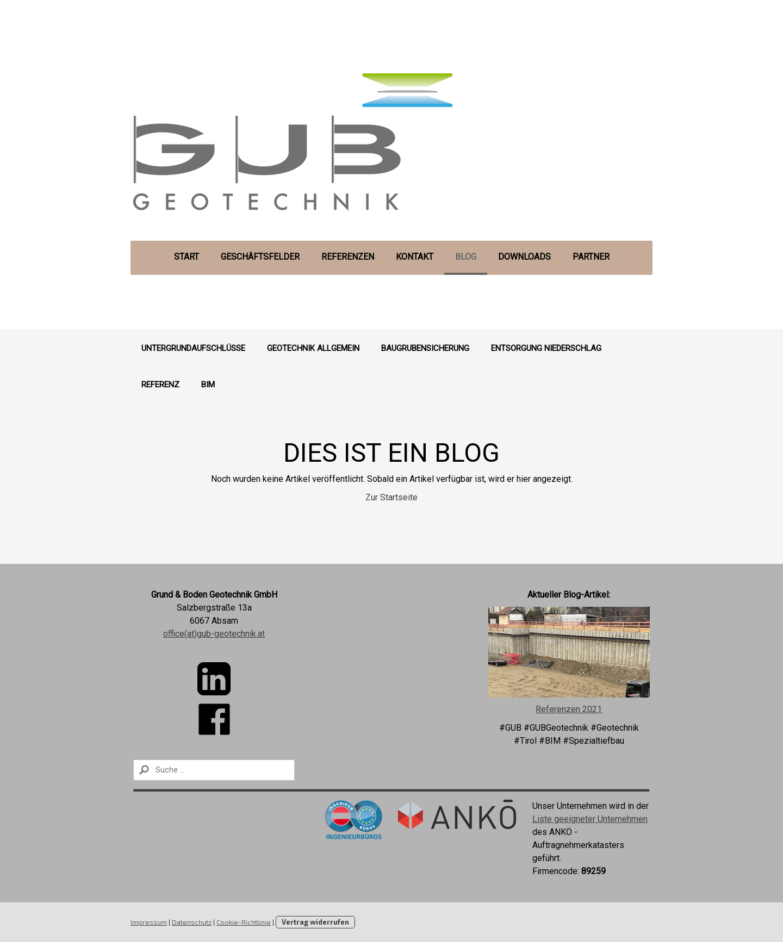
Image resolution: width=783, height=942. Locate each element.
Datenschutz (192, 922)
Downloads (524, 257)
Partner (591, 257)
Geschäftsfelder (260, 257)
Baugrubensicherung (425, 348)
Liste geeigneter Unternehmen (590, 819)
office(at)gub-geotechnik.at (214, 634)
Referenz (160, 385)
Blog (465, 257)
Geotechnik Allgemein (313, 348)
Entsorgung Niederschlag (546, 348)
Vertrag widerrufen (315, 922)
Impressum (148, 922)
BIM (208, 385)
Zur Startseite (391, 497)
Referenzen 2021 (569, 709)
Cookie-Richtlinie (243, 922)
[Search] (214, 770)
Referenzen (347, 257)
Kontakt (414, 257)
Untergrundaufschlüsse (193, 348)
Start (186, 257)
